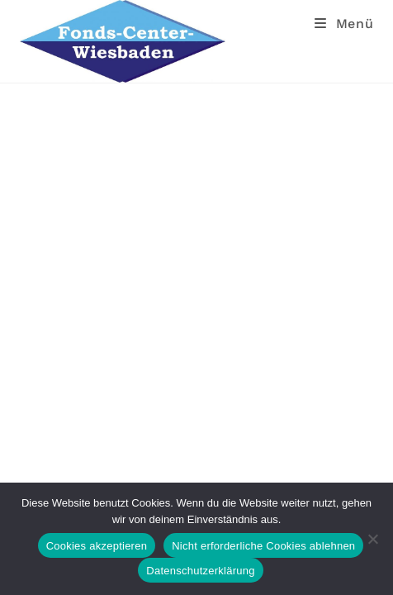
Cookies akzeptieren (97, 546)
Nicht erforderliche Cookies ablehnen (263, 546)
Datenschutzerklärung (200, 570)
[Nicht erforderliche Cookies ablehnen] (372, 539)
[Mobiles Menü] (344, 23)
